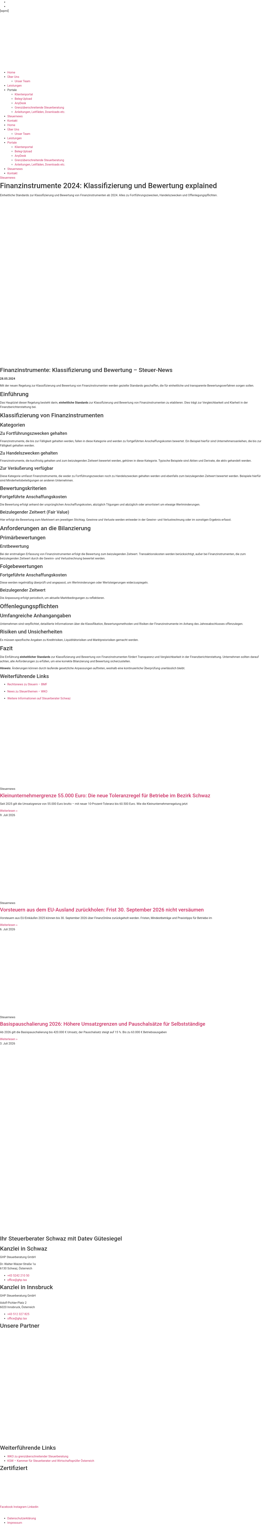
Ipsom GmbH (35, 1511)
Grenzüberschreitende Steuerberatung (39, 107)
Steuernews (15, 116)
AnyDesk (20, 103)
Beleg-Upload (23, 98)
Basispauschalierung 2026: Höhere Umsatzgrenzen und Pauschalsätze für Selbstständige (102, 1024)
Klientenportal (24, 94)
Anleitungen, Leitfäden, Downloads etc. (40, 112)
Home (11, 72)
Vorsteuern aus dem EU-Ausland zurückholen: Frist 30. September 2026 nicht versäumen (102, 910)
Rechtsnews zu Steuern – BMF (27, 684)
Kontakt (12, 120)
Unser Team (22, 81)
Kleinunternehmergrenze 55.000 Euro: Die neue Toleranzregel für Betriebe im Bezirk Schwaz (105, 796)
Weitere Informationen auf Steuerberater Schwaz (39, 698)
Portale (12, 90)
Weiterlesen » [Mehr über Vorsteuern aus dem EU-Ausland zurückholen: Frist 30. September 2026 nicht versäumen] (8, 925)
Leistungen (14, 85)
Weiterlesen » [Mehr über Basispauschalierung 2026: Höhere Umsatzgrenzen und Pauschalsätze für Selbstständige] (8, 1039)
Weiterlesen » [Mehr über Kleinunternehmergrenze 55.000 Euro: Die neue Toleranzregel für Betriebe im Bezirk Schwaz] (8, 810)
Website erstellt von (13, 1511)
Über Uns (13, 77)
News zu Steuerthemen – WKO (27, 691)
